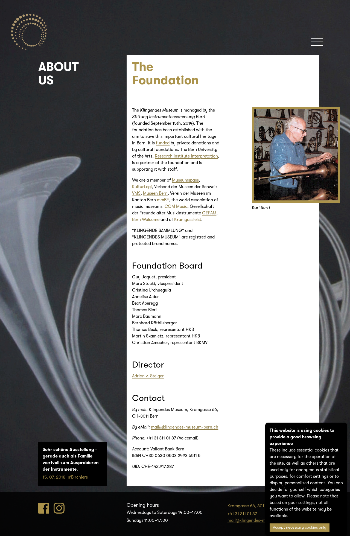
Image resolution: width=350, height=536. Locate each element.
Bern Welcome (145, 219)
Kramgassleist (187, 219)
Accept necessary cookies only (299, 527)
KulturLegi (142, 186)
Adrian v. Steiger (148, 376)
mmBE (163, 199)
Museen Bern (155, 193)
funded (163, 143)
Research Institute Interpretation (186, 156)
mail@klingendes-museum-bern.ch (184, 427)
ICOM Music (175, 206)
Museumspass (185, 180)
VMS (136, 193)
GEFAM (209, 213)
